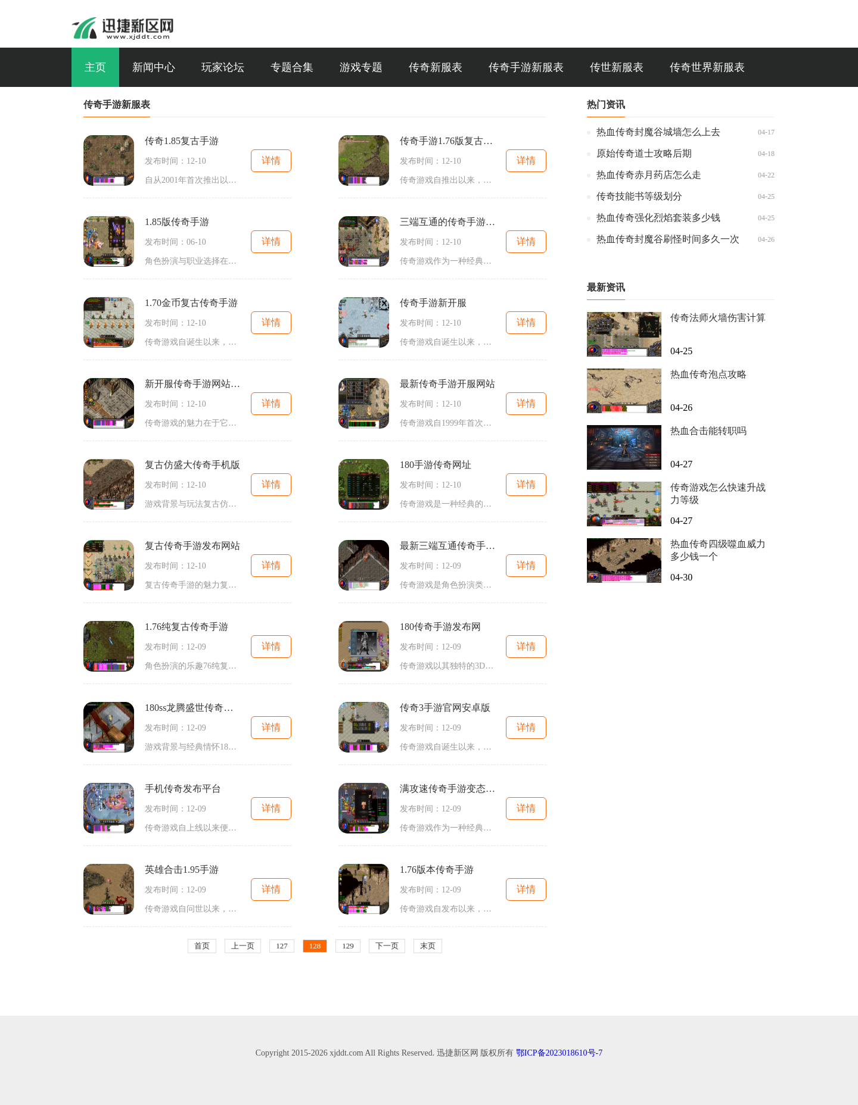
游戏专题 (361, 67)
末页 (428, 945)
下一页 (387, 945)
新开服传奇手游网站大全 (192, 384)
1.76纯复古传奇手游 (186, 627)
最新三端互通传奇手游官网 (447, 546)
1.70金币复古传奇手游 (191, 303)
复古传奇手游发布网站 (192, 546)
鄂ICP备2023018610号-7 (559, 1052)
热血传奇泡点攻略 (708, 374)
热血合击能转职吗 (708, 431)
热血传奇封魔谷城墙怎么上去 (658, 132)
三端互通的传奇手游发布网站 (447, 222)
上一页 (242, 945)
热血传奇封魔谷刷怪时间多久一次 (667, 239)
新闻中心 (153, 67)
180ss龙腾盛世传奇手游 (192, 708)
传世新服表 (617, 67)
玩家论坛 (222, 67)
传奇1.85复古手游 (182, 141)
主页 (95, 67)
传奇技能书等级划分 (639, 196)
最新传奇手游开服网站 (447, 384)
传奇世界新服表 (707, 67)
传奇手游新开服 (433, 303)
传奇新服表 (435, 67)
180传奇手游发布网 (440, 627)
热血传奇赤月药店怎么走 (648, 175)
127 (282, 945)
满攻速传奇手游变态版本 (447, 789)
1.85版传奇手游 (177, 222)
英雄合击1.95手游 (182, 869)
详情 (271, 160)
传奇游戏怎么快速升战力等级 (718, 493)
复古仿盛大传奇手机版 (192, 465)
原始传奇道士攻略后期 (644, 153)
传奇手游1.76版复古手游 (447, 141)
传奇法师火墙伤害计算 (718, 318)
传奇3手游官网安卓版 (445, 708)
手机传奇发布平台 (183, 789)
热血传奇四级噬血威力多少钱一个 (718, 550)
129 (348, 945)
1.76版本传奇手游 (437, 869)
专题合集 (292, 67)
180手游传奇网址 (435, 465)
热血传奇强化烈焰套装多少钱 (658, 218)
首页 (202, 945)
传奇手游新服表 (526, 67)
